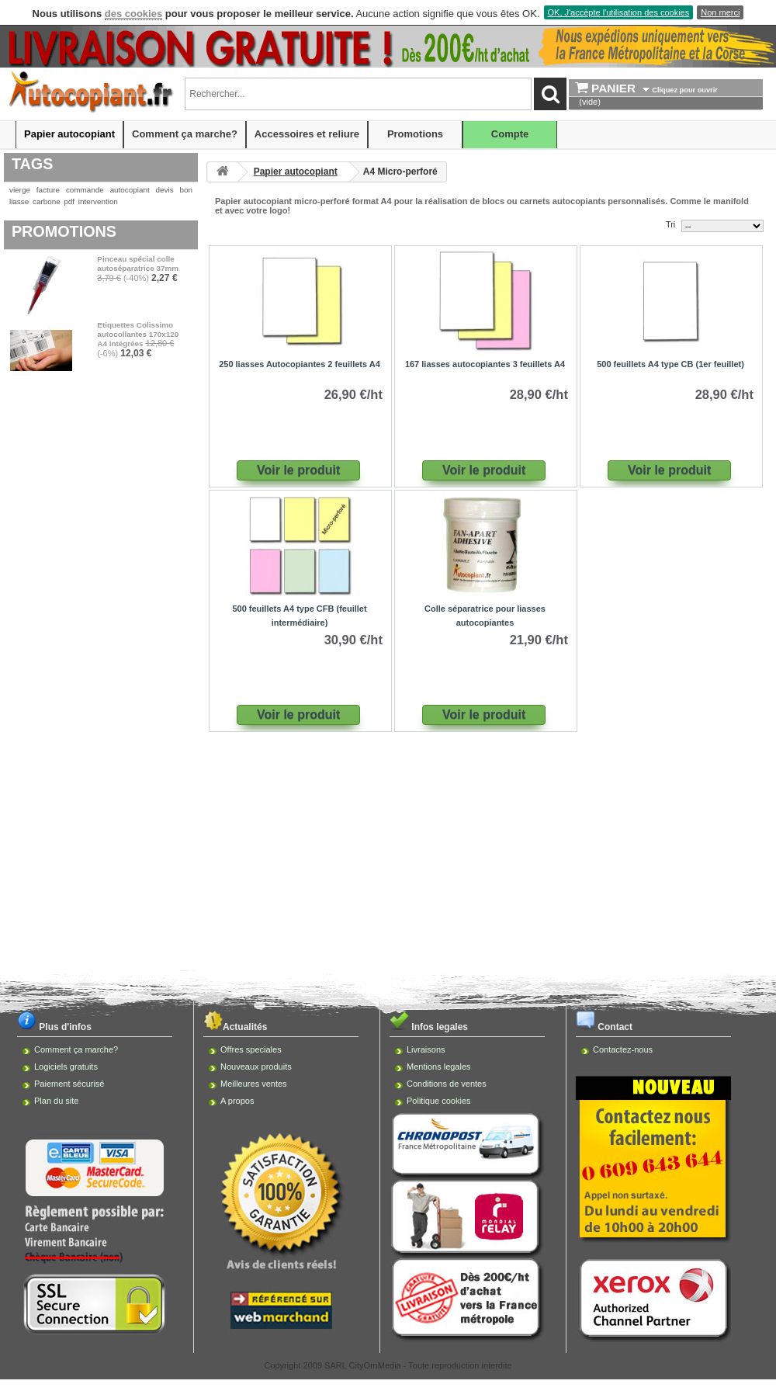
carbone (47, 201)
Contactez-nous (623, 1049)
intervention (98, 201)
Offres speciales (251, 1049)
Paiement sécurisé (69, 1083)
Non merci (720, 12)
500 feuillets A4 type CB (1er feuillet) (670, 364)
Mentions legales (439, 1066)
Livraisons (426, 1049)
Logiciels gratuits (66, 1066)
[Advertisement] (388, 859)
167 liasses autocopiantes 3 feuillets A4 (485, 364)
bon (186, 190)
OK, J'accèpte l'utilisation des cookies (619, 12)
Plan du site (56, 1100)
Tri (670, 224)
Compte (509, 134)
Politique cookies (439, 1100)
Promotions (415, 134)
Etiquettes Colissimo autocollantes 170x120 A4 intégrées (137, 334)
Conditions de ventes (447, 1083)
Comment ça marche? (184, 134)
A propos (237, 1100)
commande (85, 190)
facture (48, 190)
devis (165, 190)
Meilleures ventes (253, 1083)
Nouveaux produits (256, 1066)
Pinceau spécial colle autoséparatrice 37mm (137, 263)
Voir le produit (298, 470)
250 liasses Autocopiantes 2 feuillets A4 (299, 364)
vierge (19, 190)
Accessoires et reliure (307, 134)
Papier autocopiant (69, 134)
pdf (69, 201)
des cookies (133, 13)
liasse (19, 201)
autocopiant (130, 190)
